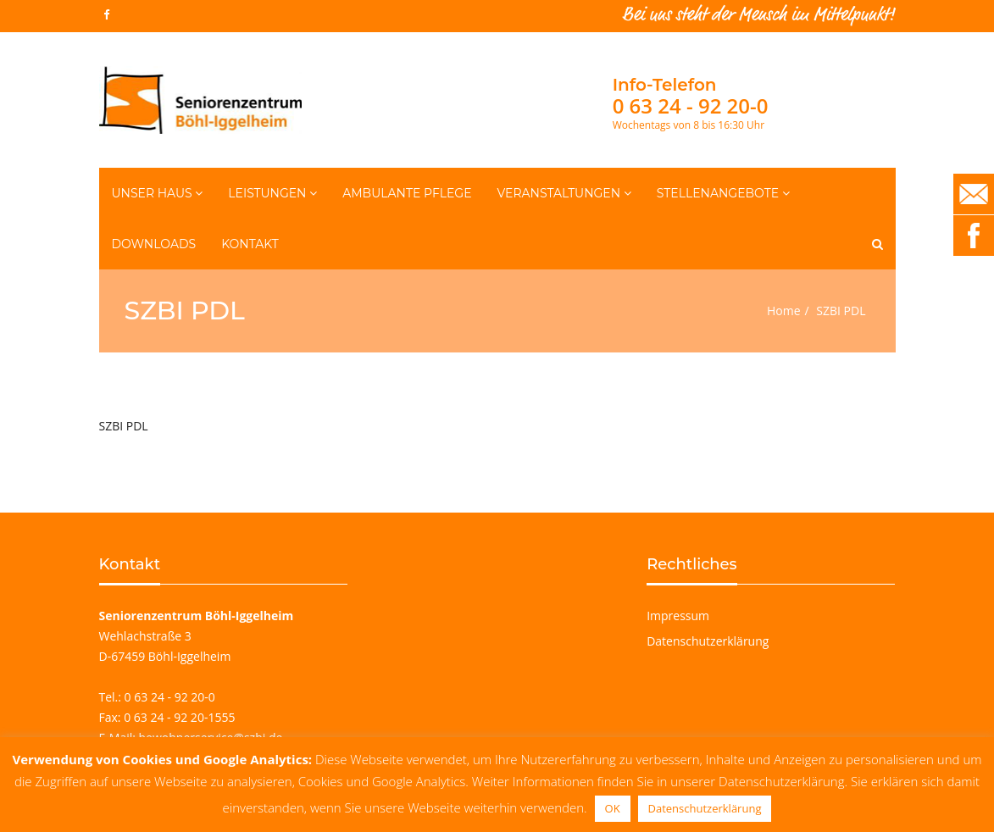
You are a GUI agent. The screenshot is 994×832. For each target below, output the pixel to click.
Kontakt (250, 244)
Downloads (154, 244)
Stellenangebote (723, 193)
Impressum (678, 615)
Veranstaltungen (564, 193)
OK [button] (612, 808)
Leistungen (272, 193)
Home (784, 310)
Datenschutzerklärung (708, 641)
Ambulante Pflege (406, 193)
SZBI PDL (123, 426)
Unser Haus (157, 193)
